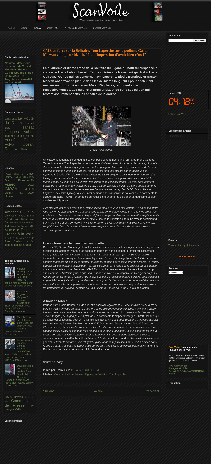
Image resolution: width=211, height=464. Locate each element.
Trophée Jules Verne (19, 135)
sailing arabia (22, 244)
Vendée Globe (19, 140)
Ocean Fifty (16, 192)
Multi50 (29, 189)
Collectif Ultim (21, 177)
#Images (173, 368)
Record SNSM (26, 215)
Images (10, 409)
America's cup (19, 212)
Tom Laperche (117, 374)
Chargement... (176, 136)
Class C (20, 174)
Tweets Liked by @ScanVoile (183, 245)
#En (183, 371)
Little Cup (11, 215)
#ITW (171, 366)
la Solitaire (101, 374)
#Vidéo (172, 373)
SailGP (13, 127)
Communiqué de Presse (69, 374)
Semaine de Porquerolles (22, 222)
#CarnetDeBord (195, 371)
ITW (31, 405)
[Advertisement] (101, 37)
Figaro (89, 374)
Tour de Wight (12, 238)
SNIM (9, 218)
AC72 (9, 174)
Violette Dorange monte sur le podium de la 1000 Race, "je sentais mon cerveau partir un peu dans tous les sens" (19, 277)
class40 (9, 196)
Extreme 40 (26, 180)
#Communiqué (180, 366)
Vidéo (18, 409)
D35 (31, 177)
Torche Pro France (19, 226)
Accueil (99, 391)
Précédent (152, 391)
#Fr (179, 371)
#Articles (184, 368)
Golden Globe (11, 119)
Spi (7, 225)
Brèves (19, 396)
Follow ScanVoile (177, 114)
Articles (9, 397)
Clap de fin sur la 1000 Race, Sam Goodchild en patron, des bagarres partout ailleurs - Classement (19, 325)
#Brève (172, 371)
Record (29, 123)
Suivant (48, 391)
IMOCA (14, 189)
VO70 (31, 193)
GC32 (30, 185)
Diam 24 (11, 180)
